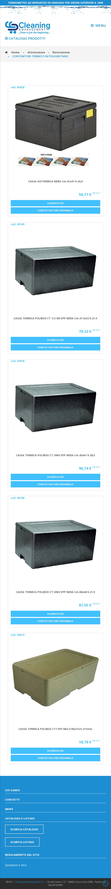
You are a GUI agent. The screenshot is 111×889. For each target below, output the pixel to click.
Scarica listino (22, 842)
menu (98, 25)
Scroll (105, 883)
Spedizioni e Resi (16, 865)
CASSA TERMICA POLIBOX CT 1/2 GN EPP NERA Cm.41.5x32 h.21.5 (55, 318)
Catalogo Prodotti (25, 38)
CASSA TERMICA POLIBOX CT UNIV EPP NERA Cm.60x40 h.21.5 (55, 592)
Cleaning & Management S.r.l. (30, 881)
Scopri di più (55, 203)
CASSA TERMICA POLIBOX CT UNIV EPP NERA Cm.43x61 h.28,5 (55, 455)
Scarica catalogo (24, 829)
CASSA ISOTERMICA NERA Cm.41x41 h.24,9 (55, 181)
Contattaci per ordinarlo (55, 210)
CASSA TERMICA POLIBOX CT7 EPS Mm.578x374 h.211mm (55, 729)
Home (15, 52)
